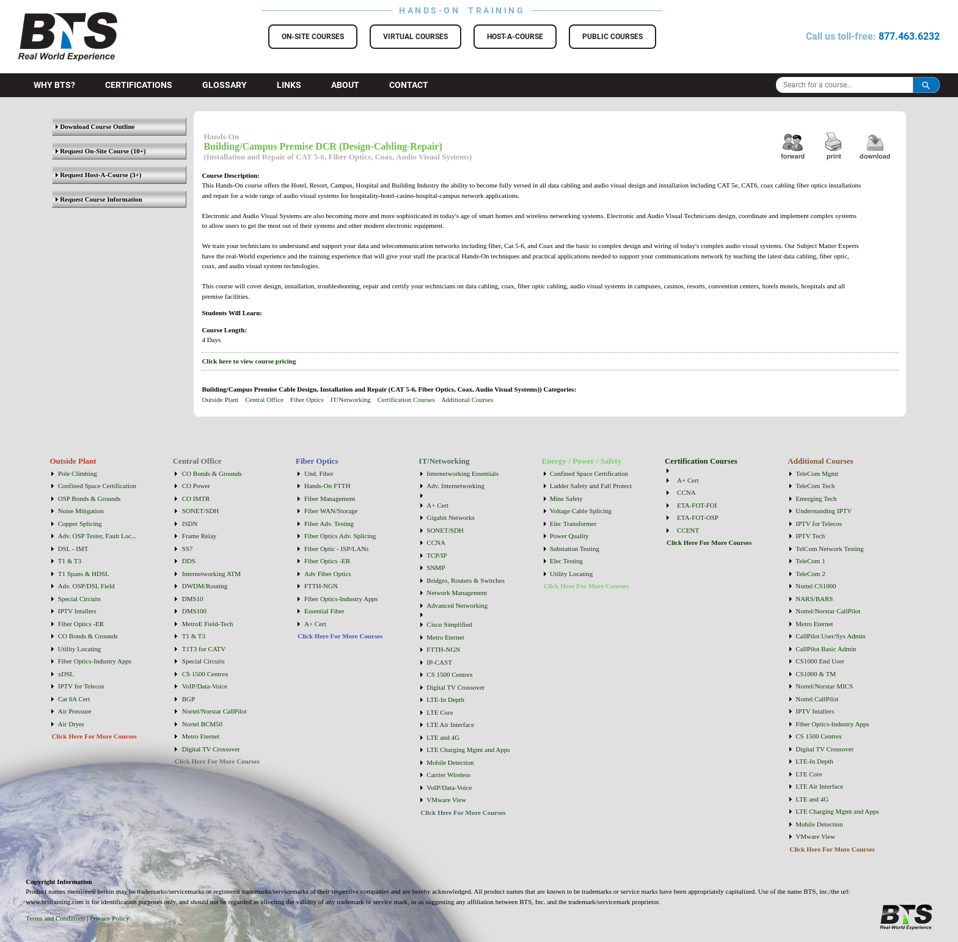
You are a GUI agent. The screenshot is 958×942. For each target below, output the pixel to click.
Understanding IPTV (823, 510)
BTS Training (52, 18)
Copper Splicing (80, 523)
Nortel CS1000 (815, 586)
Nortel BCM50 (202, 724)
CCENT (688, 530)
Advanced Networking (457, 605)
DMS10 (192, 598)
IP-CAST (439, 662)
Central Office (264, 399)
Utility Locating (79, 648)
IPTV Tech (810, 535)
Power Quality (569, 535)
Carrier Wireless (448, 774)
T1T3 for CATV (204, 648)
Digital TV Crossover (211, 749)
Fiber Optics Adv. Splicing (340, 535)
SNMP (435, 567)
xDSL (66, 673)
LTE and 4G (442, 737)
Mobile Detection (450, 762)
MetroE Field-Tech (207, 623)
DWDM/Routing (205, 586)
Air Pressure (75, 711)
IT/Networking (351, 399)
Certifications (138, 85)
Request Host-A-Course (92, 174)
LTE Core (439, 712)
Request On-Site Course (92, 151)
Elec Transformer (573, 523)
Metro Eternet (200, 736)
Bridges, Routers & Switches (465, 580)
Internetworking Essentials (462, 473)
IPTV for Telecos (81, 686)
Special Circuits (79, 598)
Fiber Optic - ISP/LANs (336, 548)
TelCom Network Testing (829, 548)
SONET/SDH (200, 510)
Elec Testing (566, 560)
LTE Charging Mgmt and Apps (468, 749)
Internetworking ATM (211, 573)
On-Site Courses (313, 36)
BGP (188, 699)
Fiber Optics (307, 399)
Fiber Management (329, 498)
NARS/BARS (814, 598)
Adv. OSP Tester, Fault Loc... (97, 535)
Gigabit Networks (450, 517)
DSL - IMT (73, 548)
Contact (408, 85)
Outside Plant (220, 399)
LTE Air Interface (450, 724)
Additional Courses (467, 399)
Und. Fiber (319, 473)
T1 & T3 (69, 560)
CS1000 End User (819, 661)
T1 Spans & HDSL (83, 573)
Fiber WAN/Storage (330, 510)
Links (289, 85)
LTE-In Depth (445, 699)
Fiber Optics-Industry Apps (94, 661)
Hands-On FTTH (327, 485)
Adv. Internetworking (455, 485)
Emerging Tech (815, 498)
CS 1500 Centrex (205, 673)
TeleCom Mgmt (816, 473)
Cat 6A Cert (74, 699)
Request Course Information (99, 199)
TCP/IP (436, 555)
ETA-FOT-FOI (697, 505)
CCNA (435, 542)
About (345, 85)
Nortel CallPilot (816, 699)
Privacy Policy (109, 918)
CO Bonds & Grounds (88, 636)
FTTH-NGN (321, 586)
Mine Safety (566, 498)
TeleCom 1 (810, 560)
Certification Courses (406, 399)
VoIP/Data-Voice (204, 686)
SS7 (187, 548)
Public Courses (612, 36)
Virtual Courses (415, 36)
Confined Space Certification (97, 485)
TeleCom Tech (815, 485)
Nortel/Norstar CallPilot (214, 711)
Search (926, 85)
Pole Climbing (77, 473)
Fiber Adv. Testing (329, 523)
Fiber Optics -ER (81, 623)
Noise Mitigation (81, 510)
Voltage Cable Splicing (581, 510)
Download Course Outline (95, 126)
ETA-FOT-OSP (697, 517)
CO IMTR (196, 498)
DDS (189, 560)
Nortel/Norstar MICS (824, 686)
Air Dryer (71, 724)
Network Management (456, 592)
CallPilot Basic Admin (825, 648)
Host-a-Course (515, 36)
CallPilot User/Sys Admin (830, 636)
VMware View (446, 799)
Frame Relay (199, 535)
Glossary (224, 85)
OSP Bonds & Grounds (89, 498)
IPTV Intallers (77, 611)
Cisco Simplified (449, 624)
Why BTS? (54, 85)
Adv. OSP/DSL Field (86, 586)
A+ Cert (315, 623)
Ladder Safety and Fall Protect (591, 485)
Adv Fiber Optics (327, 573)
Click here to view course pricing (249, 361)
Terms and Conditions (55, 918)
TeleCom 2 (810, 573)
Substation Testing (574, 548)
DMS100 (194, 611)
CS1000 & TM (815, 673)
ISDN (190, 523)
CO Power (196, 485)
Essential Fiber (324, 611)
